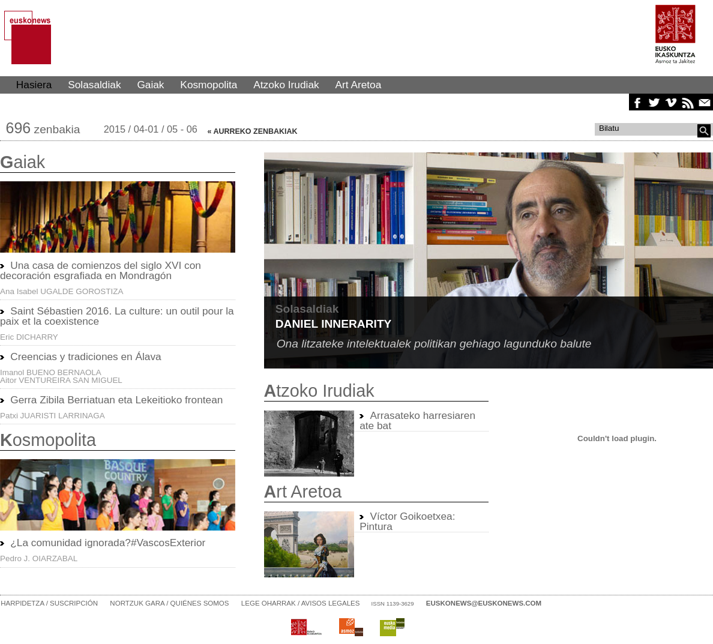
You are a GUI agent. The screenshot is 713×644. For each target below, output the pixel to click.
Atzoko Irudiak (286, 85)
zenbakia (43, 129)
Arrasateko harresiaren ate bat (417, 420)
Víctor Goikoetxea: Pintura (407, 521)
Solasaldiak (94, 85)
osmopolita (48, 440)
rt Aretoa (303, 491)
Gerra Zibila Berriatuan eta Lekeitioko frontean (116, 400)
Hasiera (34, 85)
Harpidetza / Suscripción (49, 603)
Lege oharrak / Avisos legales (300, 603)
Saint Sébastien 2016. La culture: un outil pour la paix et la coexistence (117, 316)
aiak (22, 162)
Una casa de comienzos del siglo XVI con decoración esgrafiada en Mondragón (100, 270)
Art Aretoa (358, 85)
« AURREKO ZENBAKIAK (253, 131)
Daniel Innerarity (333, 323)
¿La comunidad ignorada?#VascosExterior (107, 543)
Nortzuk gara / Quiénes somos (169, 603)
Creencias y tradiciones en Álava (85, 357)
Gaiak (150, 85)
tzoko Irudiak (319, 390)
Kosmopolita (208, 85)
